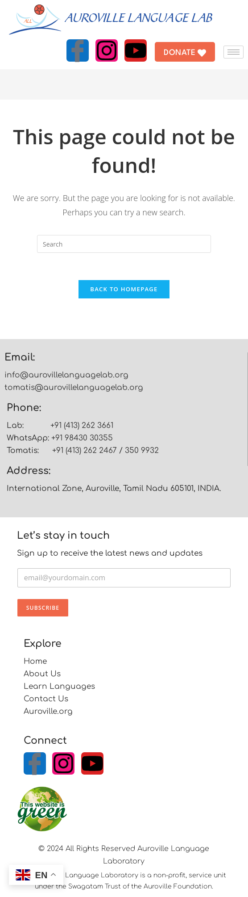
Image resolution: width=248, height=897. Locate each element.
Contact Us (46, 699)
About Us (42, 674)
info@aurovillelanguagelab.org (66, 375)
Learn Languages (59, 686)
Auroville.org (48, 711)
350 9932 (142, 450)
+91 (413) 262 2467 (84, 450)
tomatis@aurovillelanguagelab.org (73, 387)
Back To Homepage (123, 289)
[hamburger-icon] (233, 52)
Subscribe (42, 608)
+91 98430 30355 (82, 438)
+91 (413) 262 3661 (81, 425)
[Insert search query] (124, 244)
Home (35, 661)
